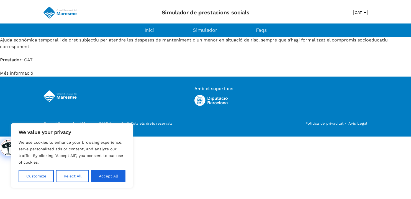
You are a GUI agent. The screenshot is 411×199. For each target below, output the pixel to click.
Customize (36, 176)
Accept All (108, 176)
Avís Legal (358, 123)
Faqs (261, 30)
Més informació (16, 73)
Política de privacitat (324, 123)
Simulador (205, 30)
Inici (149, 30)
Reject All (72, 176)
